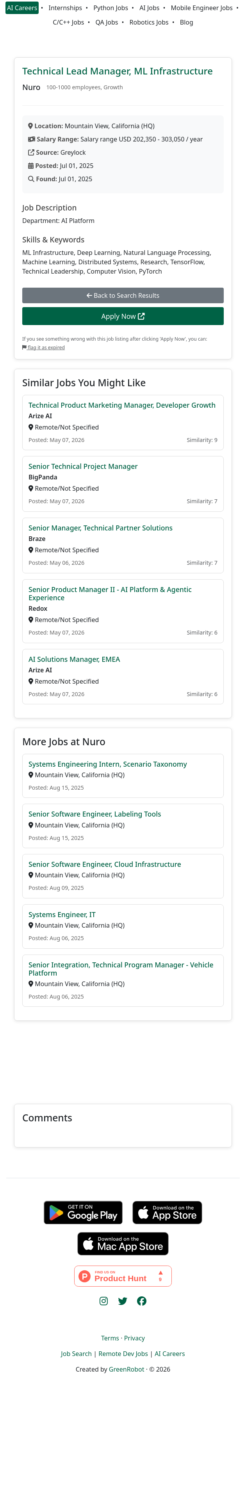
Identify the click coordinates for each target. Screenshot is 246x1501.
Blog (186, 22)
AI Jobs (149, 8)
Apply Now (122, 316)
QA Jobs (106, 22)
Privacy (134, 1338)
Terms (110, 1338)
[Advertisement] (123, 1057)
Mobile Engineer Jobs (202, 8)
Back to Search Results (123, 295)
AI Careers (22, 8)
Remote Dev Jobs (123, 1353)
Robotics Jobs (149, 22)
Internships (65, 8)
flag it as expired (43, 347)
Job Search (76, 1353)
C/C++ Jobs (68, 22)
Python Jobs (110, 8)
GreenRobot (126, 1369)
